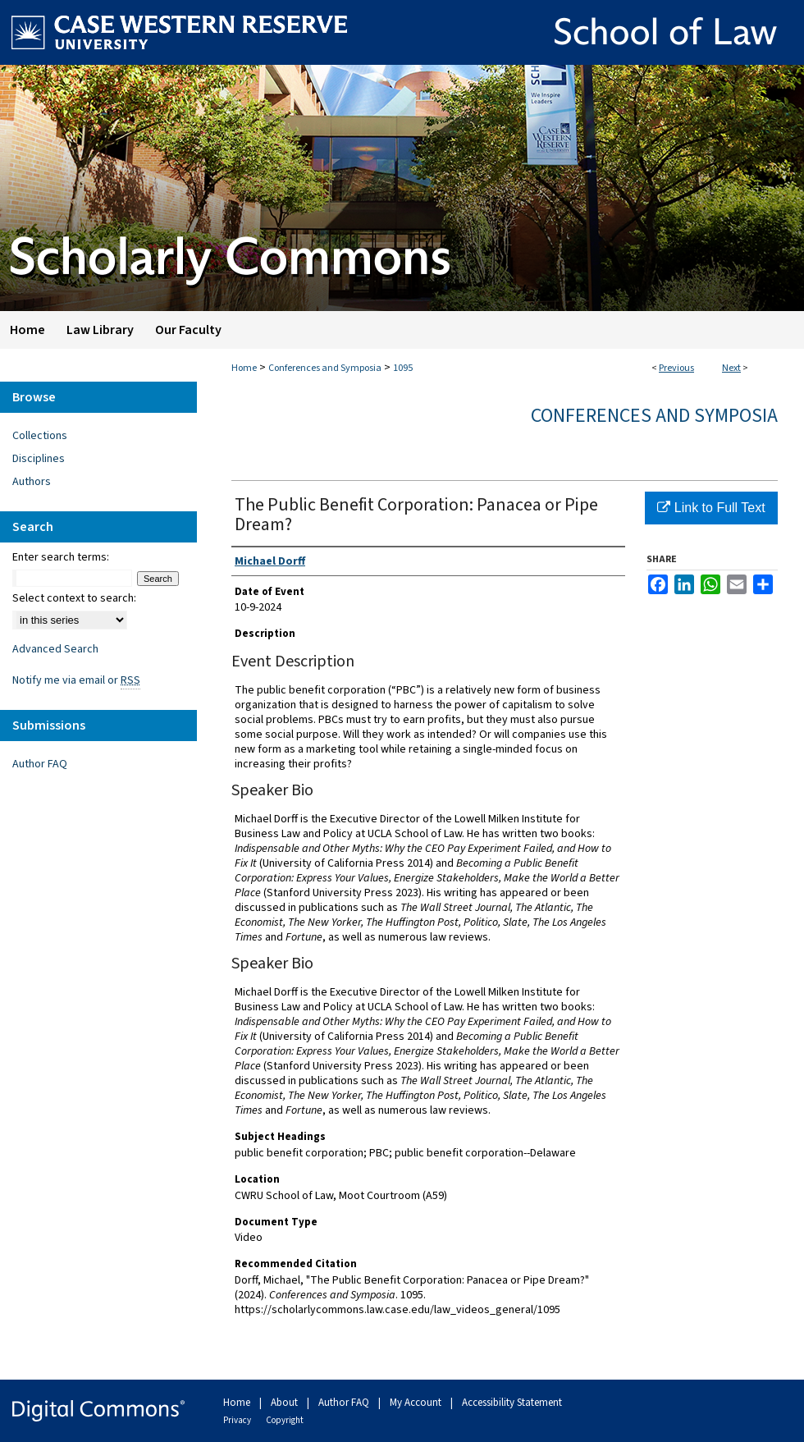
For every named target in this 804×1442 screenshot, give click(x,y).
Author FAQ (39, 764)
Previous (676, 368)
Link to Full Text (711, 508)
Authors (31, 482)
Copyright (285, 1420)
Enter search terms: (60, 557)
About (285, 1402)
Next (731, 368)
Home (244, 368)
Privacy (238, 1420)
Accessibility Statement (512, 1402)
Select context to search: (74, 598)
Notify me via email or (76, 680)
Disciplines (38, 459)
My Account (417, 1402)
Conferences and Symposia (324, 368)
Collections (39, 436)
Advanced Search (55, 649)
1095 (403, 368)
